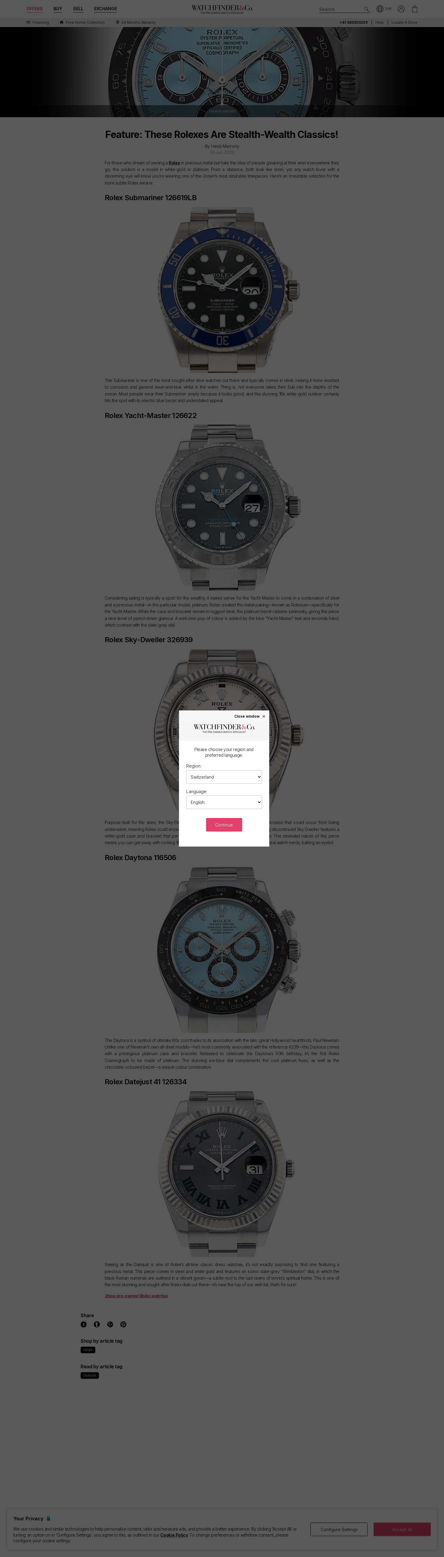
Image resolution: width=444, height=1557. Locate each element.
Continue (224, 824)
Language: (196, 791)
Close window (250, 716)
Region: (193, 765)
